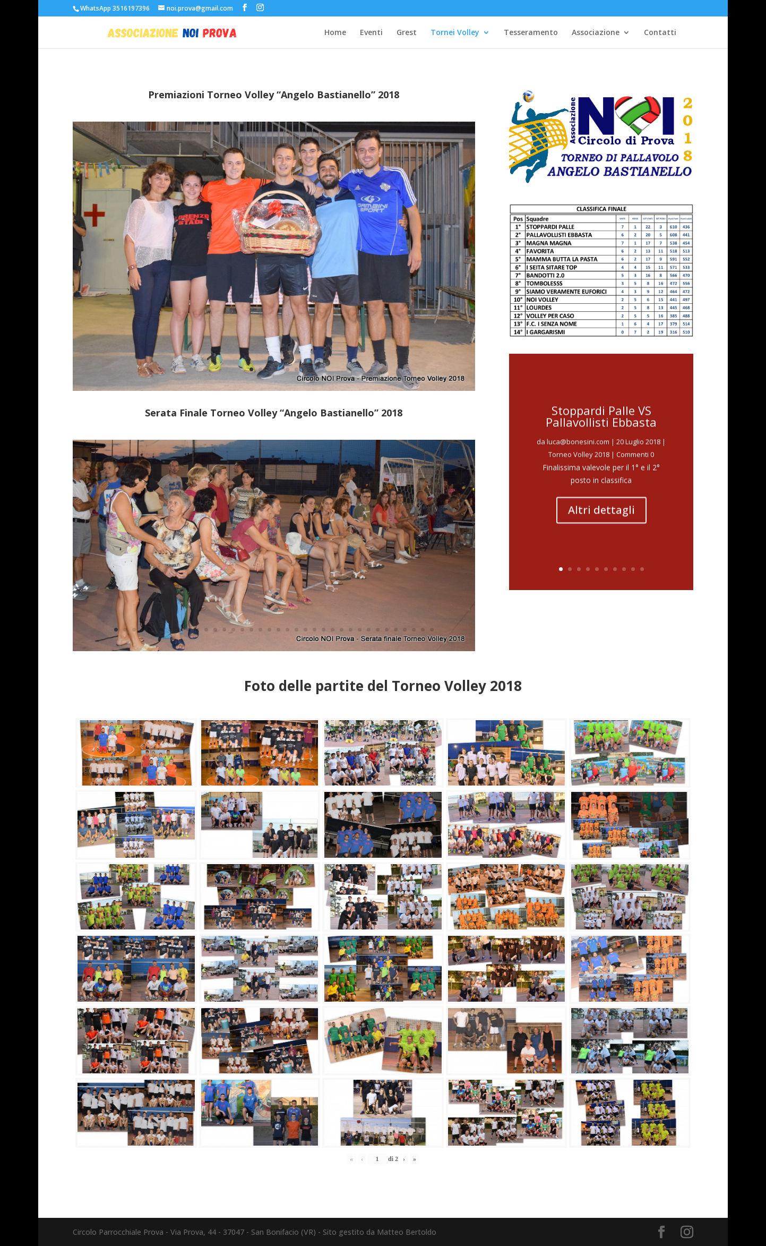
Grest (407, 33)
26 (341, 629)
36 (432, 629)
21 (296, 629)
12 (215, 629)
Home (335, 33)
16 (251, 629)
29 (369, 629)
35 (423, 629)
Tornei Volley (455, 33)
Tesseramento (531, 33)
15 (242, 629)
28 (360, 629)
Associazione (595, 33)
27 (350, 629)
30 (378, 629)
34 (414, 629)
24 (323, 629)
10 (197, 629)
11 (206, 629)
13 (224, 629)
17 (260, 629)
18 (269, 629)
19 (278, 629)
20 (287, 629)
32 (396, 629)
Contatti (660, 33)
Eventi (371, 33)
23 (314, 629)
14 (233, 629)
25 (332, 629)
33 (405, 629)
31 (387, 629)
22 (305, 629)
